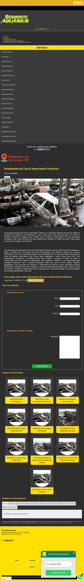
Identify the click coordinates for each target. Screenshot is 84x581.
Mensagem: (65, 347)
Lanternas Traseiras (8, 89)
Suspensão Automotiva (9, 131)
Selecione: (5, 503)
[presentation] (20, 323)
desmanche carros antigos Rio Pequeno (42, 430)
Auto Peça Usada (7, 52)
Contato (32, 567)
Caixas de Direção (7, 66)
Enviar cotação (42, 366)
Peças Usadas (6, 117)
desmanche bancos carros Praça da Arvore (16, 430)
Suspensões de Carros (9, 136)
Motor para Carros (7, 94)
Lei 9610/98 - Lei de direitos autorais (63, 522)
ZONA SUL (37, 503)
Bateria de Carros (7, 61)
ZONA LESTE (13, 503)
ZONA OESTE (29, 503)
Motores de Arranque (8, 99)
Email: (67, 306)
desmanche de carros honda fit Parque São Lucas (67, 459)
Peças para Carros (7, 113)
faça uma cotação (35, 280)
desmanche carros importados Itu (16, 400)
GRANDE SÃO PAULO (47, 503)
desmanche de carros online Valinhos (42, 491)
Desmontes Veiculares (9, 85)
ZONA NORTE (21, 503)
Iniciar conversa (58, 573)
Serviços (42, 47)
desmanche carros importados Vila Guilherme (42, 400)
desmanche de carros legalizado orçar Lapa (67, 430)
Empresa (32, 560)
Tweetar (7, 177)
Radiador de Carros (8, 122)
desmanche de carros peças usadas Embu (16, 459)
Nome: (67, 298)
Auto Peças (5, 57)
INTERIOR (57, 503)
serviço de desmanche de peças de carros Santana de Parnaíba (42, 460)
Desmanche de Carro (8, 75)
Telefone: (66, 314)
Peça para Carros (7, 103)
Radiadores (5, 127)
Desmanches (6, 80)
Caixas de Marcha (7, 71)
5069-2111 (44, 29)
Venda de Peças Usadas (9, 141)
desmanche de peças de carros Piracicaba (67, 400)
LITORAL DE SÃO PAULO (68, 503)
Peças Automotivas (8, 108)
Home (16, 560)
